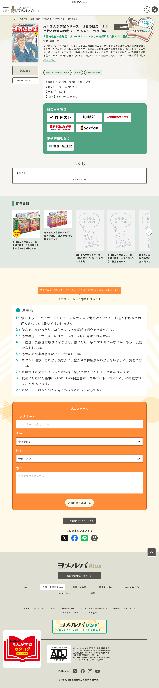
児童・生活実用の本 (52, 587)
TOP (14, 18)
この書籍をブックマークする (80, 520)
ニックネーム (26, 416)
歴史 (79, 72)
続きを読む (49, 60)
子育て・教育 (79, 587)
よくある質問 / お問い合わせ (93, 608)
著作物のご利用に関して (124, 608)
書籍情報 (23, 18)
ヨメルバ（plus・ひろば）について (39, 608)
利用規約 (93, 612)
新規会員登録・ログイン (79, 575)
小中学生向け (94, 72)
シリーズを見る (24, 80)
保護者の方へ (68, 608)
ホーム (26, 587)
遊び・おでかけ (133, 587)
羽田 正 (54, 41)
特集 (93, 593)
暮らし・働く (106, 587)
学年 (19, 433)
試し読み (25, 70)
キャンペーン (66, 593)
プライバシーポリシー (72, 612)
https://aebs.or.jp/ (101, 660)
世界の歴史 (72, 18)
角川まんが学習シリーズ (58, 72)
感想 (19, 468)
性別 (19, 450)
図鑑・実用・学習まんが (41, 18)
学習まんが (60, 18)
